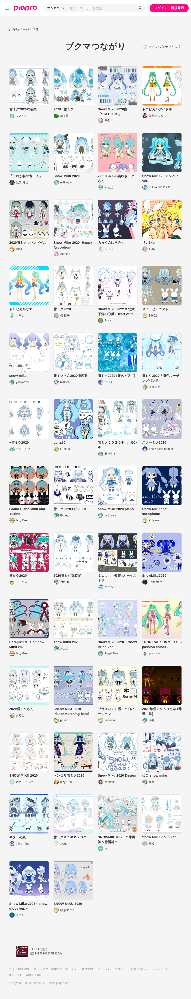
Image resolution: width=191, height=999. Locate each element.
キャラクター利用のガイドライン (55, 969)
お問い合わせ (139, 969)
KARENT (15, 975)
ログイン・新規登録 (169, 8)
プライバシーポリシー (111, 969)
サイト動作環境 (19, 969)
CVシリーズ (160, 969)
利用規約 (87, 969)
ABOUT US (33, 975)
